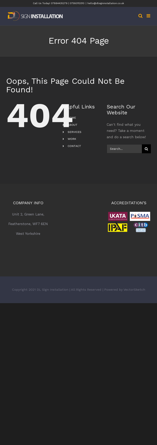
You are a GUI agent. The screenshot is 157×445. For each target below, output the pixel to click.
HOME (72, 117)
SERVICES (74, 132)
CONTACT (74, 146)
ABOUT (72, 124)
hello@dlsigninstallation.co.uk (105, 3)
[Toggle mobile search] (140, 16)
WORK (72, 138)
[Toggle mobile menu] (149, 16)
